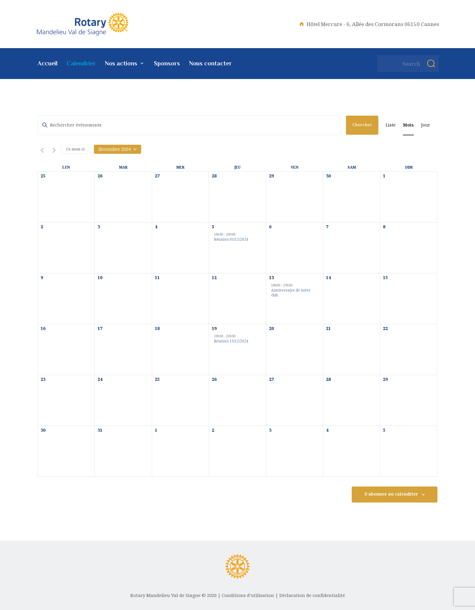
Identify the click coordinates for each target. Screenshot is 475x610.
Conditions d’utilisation (248, 595)
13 (271, 277)
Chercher (362, 124)
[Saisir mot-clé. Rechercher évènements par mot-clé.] (189, 125)
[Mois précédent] (41, 149)
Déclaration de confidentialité (312, 595)
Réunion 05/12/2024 (231, 239)
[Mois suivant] (53, 149)
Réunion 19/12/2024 (231, 341)
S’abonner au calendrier (391, 494)
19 (214, 328)
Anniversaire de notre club (291, 293)
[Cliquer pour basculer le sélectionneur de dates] (117, 149)
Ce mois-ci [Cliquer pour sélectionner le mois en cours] (75, 149)
